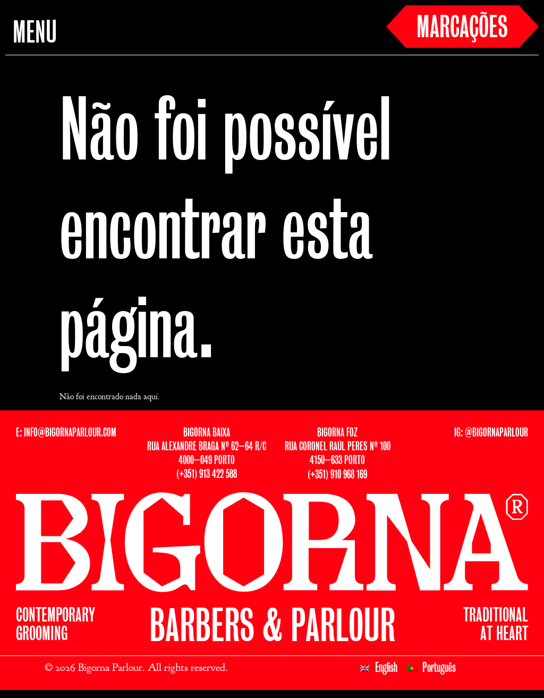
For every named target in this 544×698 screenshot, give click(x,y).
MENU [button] (35, 34)
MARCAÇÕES (462, 28)
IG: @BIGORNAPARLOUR (491, 433)
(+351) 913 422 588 (206, 474)
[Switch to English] (379, 668)
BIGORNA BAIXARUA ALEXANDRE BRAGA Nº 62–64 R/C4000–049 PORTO (206, 446)
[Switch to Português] (432, 668)
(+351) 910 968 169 (337, 475)
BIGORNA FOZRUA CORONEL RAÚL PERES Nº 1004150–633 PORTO (337, 446)
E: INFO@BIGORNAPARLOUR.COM (66, 433)
